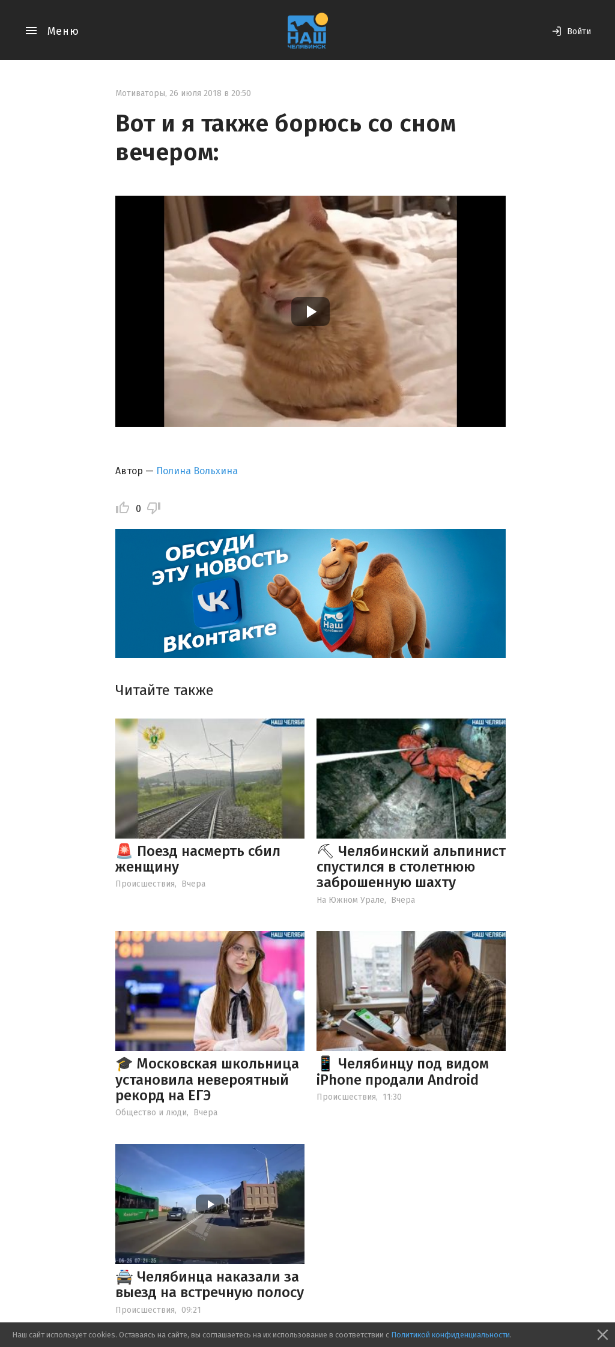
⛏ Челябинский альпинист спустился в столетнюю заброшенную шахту (411, 867)
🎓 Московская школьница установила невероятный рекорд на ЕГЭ (207, 1079)
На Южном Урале (350, 900)
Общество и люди (151, 1112)
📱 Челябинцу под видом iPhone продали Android (403, 1071)
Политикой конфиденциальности (450, 1334)
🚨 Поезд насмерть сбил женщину (197, 859)
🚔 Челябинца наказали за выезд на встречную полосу (209, 1284)
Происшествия (145, 884)
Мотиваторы (140, 93)
